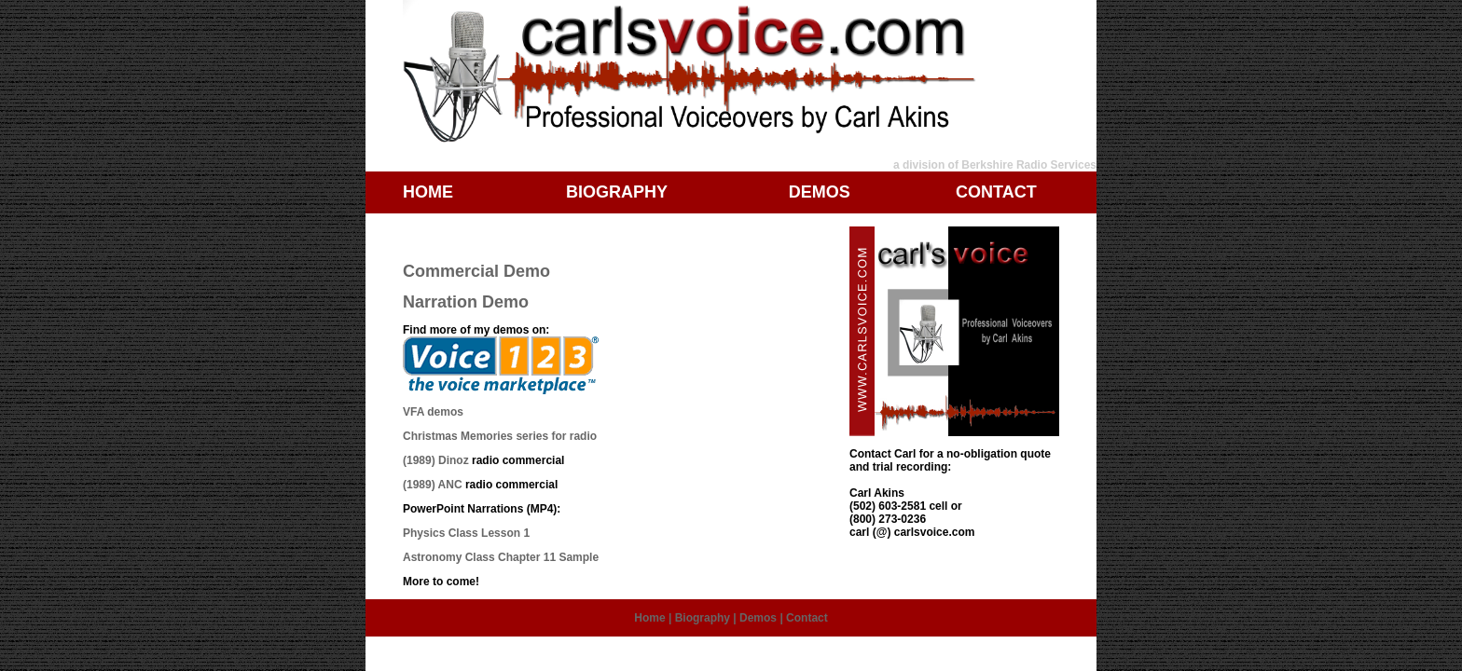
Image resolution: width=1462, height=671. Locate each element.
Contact (807, 617)
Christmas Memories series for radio (500, 436)
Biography (702, 617)
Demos (758, 617)
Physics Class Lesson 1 (466, 533)
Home (649, 617)
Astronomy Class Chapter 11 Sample (501, 557)
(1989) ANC (432, 484)
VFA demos (433, 411)
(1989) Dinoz (436, 460)
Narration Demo (466, 302)
